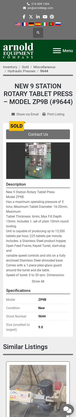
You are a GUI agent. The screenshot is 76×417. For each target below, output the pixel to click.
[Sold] (25, 67)
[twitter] (31, 16)
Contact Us (38, 134)
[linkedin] (37, 16)
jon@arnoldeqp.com (40, 8)
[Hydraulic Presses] (21, 71)
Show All (38, 281)
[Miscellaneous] (44, 67)
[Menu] (57, 50)
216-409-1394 (40, 3)
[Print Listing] (53, 114)
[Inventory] (10, 67)
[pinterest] (51, 16)
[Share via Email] (26, 114)
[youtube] (45, 16)
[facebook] (24, 16)
